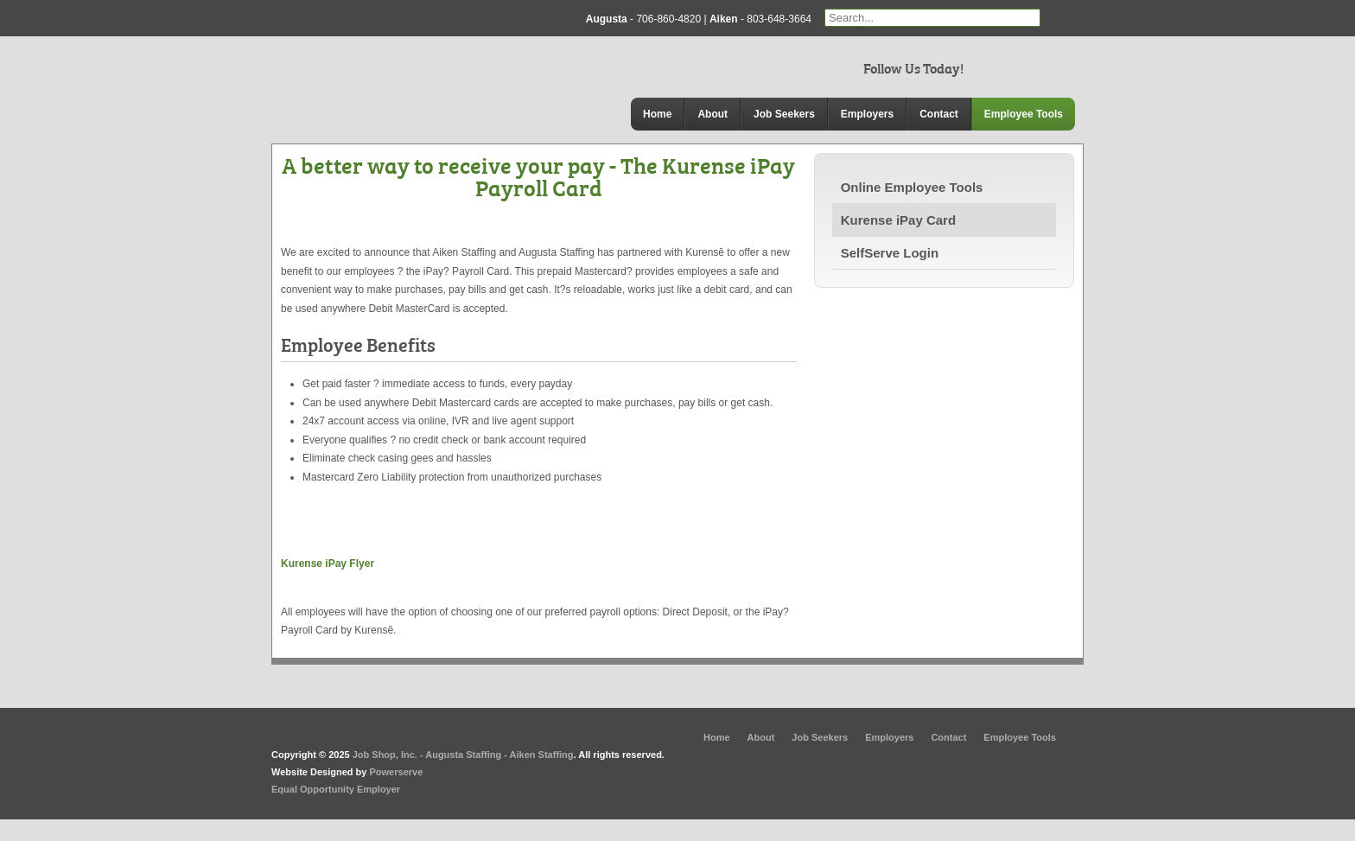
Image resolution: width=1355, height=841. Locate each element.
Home (657, 114)
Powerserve (396, 772)
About (712, 114)
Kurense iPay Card (898, 220)
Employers (867, 114)
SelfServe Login (889, 252)
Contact (938, 114)
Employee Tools (1023, 114)
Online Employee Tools (912, 187)
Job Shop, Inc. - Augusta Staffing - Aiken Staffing (463, 754)
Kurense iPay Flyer (327, 563)
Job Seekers (784, 114)
